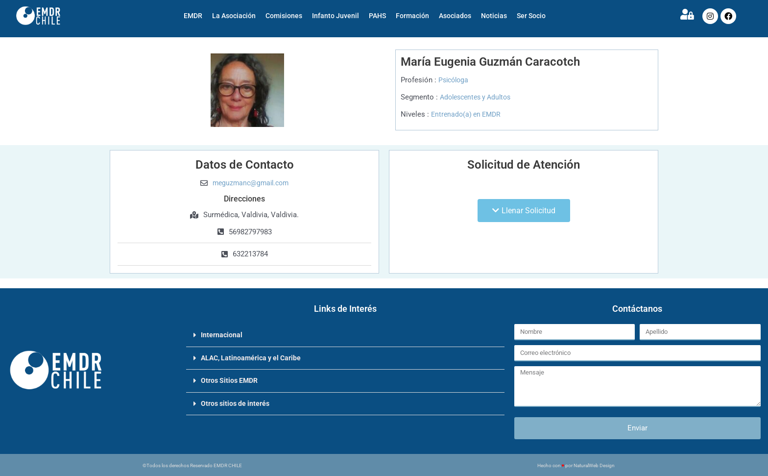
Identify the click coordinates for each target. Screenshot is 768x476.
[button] (524, 210)
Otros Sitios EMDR (231, 380)
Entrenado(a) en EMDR (468, 114)
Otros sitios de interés (237, 402)
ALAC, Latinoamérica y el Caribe (254, 357)
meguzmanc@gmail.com (250, 182)
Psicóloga (454, 79)
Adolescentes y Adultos (479, 97)
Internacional (222, 334)
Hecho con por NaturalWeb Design (576, 465)
